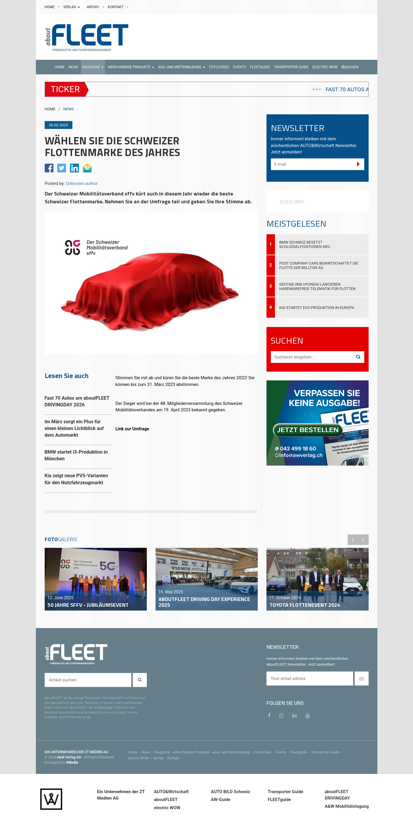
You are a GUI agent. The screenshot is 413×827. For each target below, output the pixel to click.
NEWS (68, 109)
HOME (50, 7)
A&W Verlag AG (69, 757)
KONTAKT (116, 7)
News (148, 752)
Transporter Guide (327, 752)
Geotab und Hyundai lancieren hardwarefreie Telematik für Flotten (317, 286)
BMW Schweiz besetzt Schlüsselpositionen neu (304, 244)
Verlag (160, 758)
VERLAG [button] (72, 7)
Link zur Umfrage (132, 428)
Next (363, 539)
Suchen (349, 67)
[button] (93, 67)
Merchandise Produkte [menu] (194, 752)
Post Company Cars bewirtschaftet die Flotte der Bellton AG (318, 265)
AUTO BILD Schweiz (230, 791)
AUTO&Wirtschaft (171, 791)
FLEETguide (279, 799)
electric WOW (140, 758)
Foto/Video (265, 752)
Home (135, 752)
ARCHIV (93, 7)
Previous (353, 539)
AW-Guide (221, 799)
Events (283, 752)
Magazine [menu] (164, 752)
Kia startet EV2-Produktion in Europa (316, 307)
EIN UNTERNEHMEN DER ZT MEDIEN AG (76, 752)
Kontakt (175, 758)
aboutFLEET (166, 799)
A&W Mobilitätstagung (347, 806)
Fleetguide (301, 752)
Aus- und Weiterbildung (234, 752)
